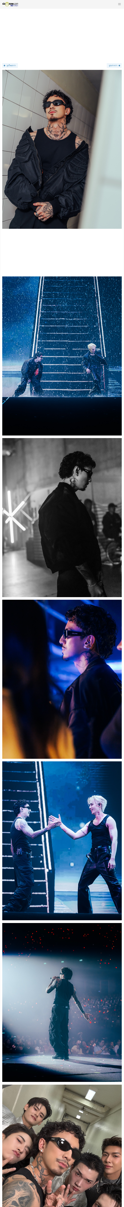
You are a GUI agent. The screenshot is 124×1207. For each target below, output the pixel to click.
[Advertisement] (62, 33)
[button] (119, 4)
